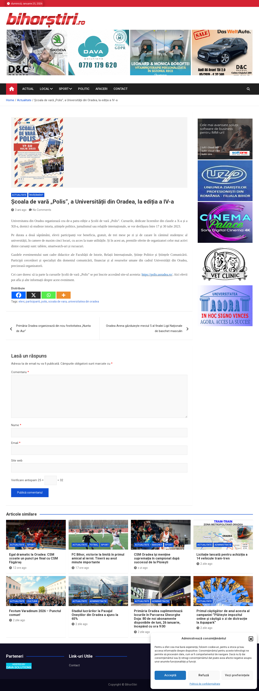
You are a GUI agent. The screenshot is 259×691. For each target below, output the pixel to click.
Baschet (157, 544)
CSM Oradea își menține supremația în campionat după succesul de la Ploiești (156, 558)
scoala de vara (57, 301)
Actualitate (19, 195)
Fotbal (94, 544)
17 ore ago (80, 567)
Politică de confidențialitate (205, 684)
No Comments (42, 209)
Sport (64, 89)
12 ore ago (18, 567)
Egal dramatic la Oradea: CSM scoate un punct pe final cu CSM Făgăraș (33, 558)
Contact (120, 89)
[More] (63, 295)
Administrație (223, 544)
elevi (21, 301)
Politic (83, 89)
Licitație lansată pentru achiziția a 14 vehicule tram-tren (221, 556)
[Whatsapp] (48, 295)
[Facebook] (19, 295)
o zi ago (141, 567)
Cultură (32, 601)
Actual (28, 89)
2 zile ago (204, 563)
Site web (16, 460)
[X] (34, 295)
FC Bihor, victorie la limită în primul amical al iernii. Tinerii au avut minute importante (98, 558)
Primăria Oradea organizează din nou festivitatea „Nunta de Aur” (53, 328)
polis (44, 301)
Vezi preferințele (237, 675)
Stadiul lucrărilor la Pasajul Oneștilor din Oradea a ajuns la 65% (95, 615)
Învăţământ (36, 195)
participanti (33, 301)
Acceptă (170, 675)
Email (15, 443)
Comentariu (20, 372)
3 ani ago (19, 209)
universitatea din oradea (83, 301)
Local (44, 89)
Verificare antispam (24, 480)
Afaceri (101, 89)
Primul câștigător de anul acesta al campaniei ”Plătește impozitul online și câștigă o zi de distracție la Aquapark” (222, 617)
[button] (251, 639)
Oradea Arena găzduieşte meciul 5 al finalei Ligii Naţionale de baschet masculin (144, 328)
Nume (16, 425)
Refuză (203, 675)
